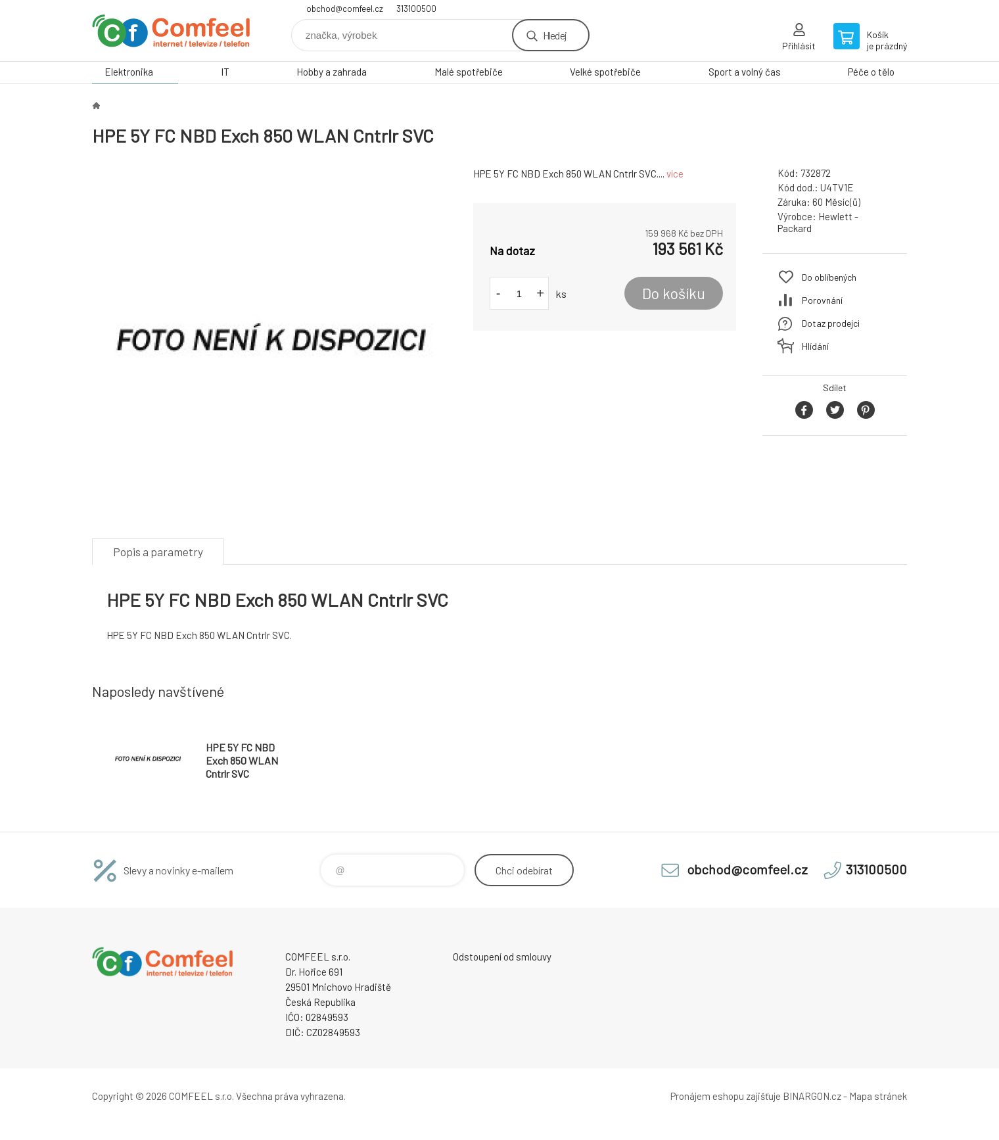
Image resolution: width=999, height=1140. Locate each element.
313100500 (416, 8)
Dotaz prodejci (831, 323)
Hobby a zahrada (331, 72)
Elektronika (129, 72)
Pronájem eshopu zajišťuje (725, 1096)
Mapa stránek (878, 1096)
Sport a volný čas (745, 72)
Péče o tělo (871, 72)
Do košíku (673, 293)
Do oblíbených (829, 277)
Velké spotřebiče (605, 72)
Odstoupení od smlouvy (502, 956)
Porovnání (822, 300)
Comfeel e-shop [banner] (171, 30)
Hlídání (815, 346)
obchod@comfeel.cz (344, 8)
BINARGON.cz (812, 1096)
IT (225, 72)
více (675, 173)
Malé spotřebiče (468, 72)
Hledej (555, 35)
